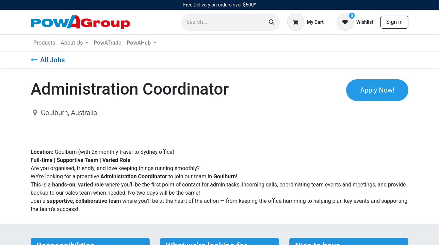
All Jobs (48, 60)
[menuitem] (44, 43)
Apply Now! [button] (377, 90)
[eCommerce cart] (305, 22)
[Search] (271, 22)
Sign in (394, 22)
